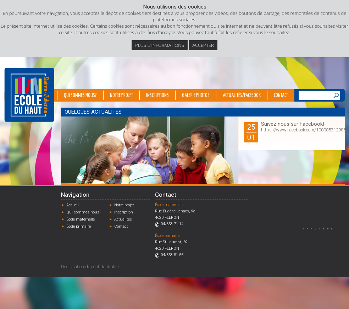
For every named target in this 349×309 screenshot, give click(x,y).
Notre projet (121, 95)
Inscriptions (157, 95)
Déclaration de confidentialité (90, 266)
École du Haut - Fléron (29, 95)
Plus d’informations (159, 45)
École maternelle (80, 219)
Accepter (203, 45)
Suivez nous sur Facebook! (292, 124)
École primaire (78, 226)
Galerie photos (196, 95)
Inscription (123, 212)
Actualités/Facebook (242, 95)
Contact (281, 95)
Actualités (123, 219)
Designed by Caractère (319, 228)
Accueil (72, 205)
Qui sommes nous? (80, 95)
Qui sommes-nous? (83, 212)
